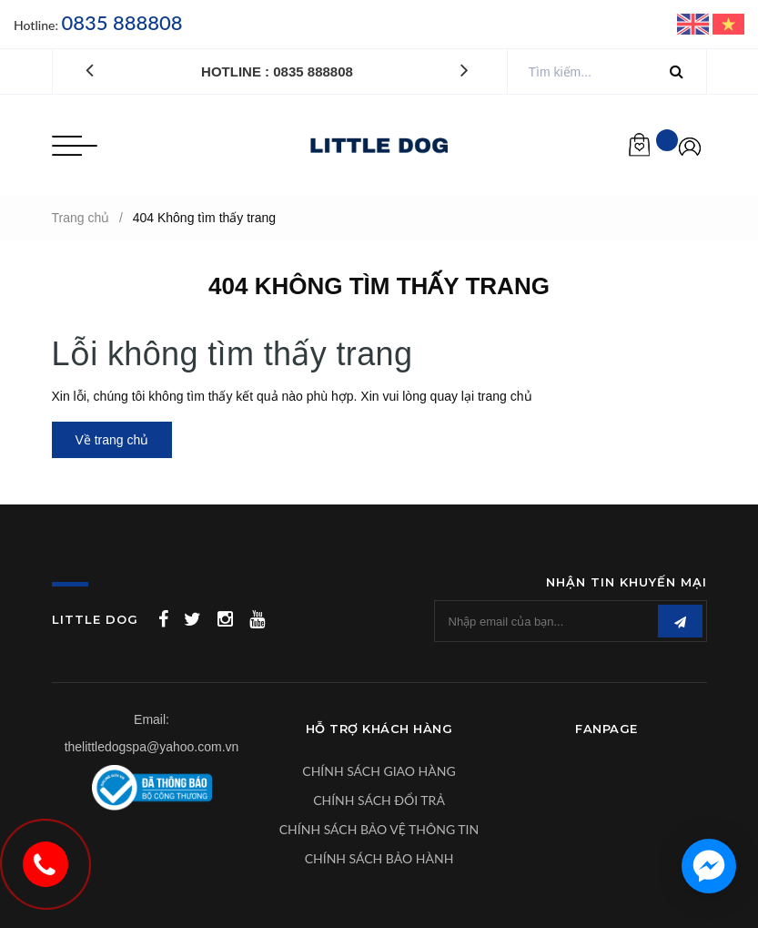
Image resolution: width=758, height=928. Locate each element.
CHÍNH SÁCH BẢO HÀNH (379, 858)
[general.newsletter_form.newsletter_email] (570, 621)
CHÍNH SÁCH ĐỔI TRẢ (379, 800)
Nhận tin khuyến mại (626, 582)
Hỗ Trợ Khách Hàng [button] (379, 728)
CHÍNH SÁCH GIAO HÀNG (378, 771)
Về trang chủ (112, 440)
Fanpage (606, 728)
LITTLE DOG (95, 619)
